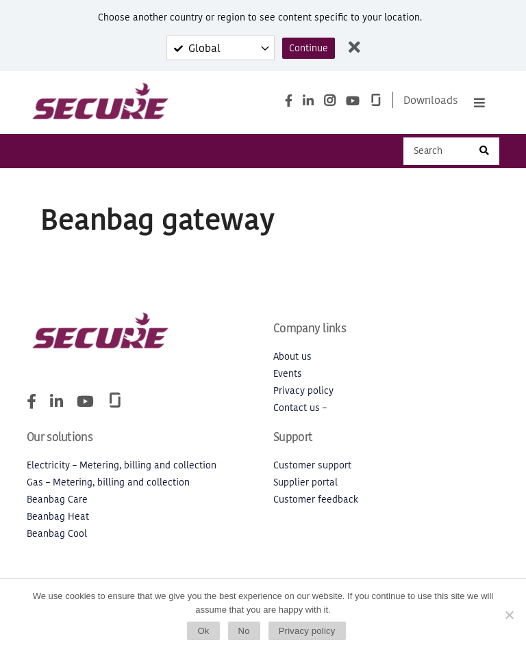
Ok (203, 631)
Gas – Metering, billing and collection (108, 484)
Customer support (312, 467)
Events (287, 375)
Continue (308, 48)
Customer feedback (315, 501)
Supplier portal (305, 484)
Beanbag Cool (57, 535)
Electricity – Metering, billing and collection (121, 467)
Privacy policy (303, 392)
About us (292, 358)
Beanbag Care (57, 501)
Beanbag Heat (58, 518)
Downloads (430, 100)
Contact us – (300, 409)
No (244, 631)
